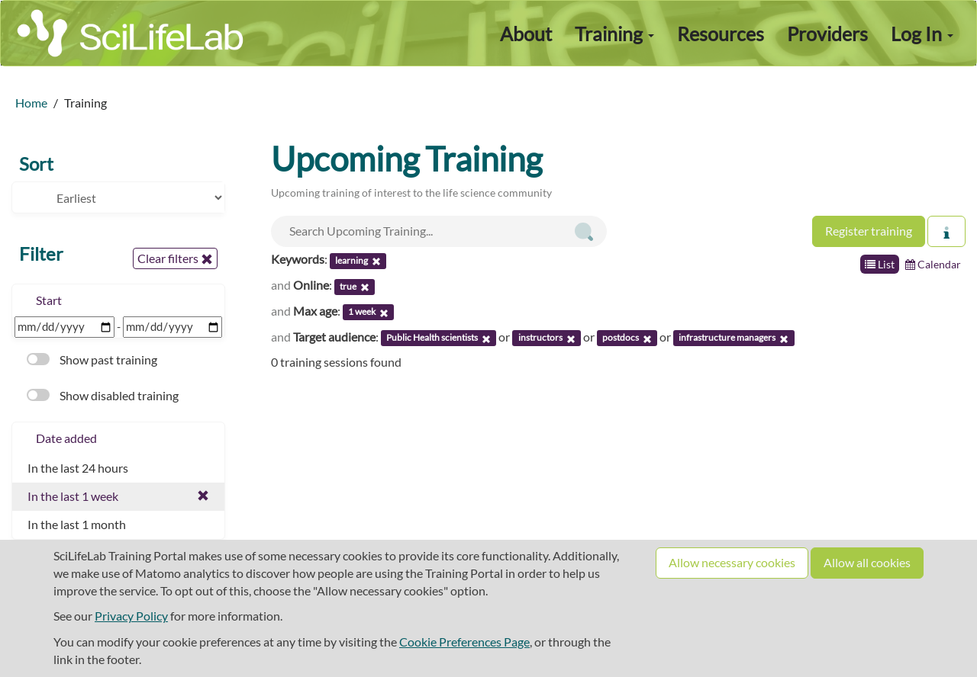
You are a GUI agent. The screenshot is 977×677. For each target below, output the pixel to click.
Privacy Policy (131, 615)
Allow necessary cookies (732, 562)
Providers (827, 33)
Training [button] (614, 33)
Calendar (933, 264)
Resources (720, 33)
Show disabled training (103, 395)
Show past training (92, 359)
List (880, 264)
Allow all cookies (867, 562)
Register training (868, 230)
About (526, 33)
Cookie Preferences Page (464, 641)
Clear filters (175, 258)
